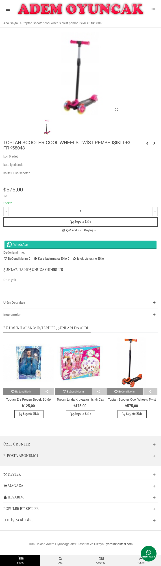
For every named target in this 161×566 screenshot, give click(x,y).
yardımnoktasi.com (119, 544)
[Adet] (80, 211)
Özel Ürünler (16, 444)
